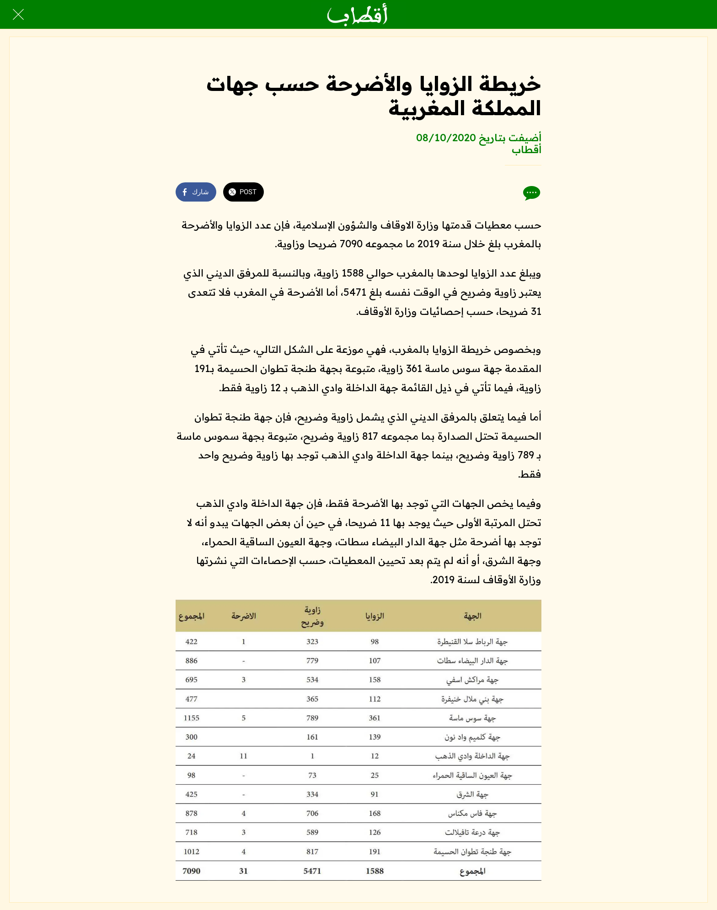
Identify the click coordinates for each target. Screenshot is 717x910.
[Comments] (530, 193)
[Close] (18, 14)
